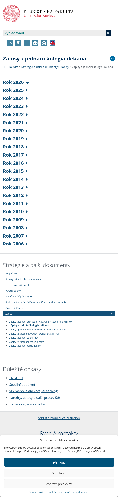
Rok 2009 (15, 219)
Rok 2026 (16, 82)
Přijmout (59, 462)
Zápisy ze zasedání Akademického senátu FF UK (34, 333)
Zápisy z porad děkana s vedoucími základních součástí (38, 329)
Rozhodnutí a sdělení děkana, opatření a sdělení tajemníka (36, 302)
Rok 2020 (15, 130)
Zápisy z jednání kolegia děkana (92, 67)
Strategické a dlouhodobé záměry (23, 279)
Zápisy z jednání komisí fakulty (25, 345)
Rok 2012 (15, 195)
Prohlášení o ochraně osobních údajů (67, 492)
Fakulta (13, 67)
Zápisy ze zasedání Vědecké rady (26, 341)
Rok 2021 (15, 122)
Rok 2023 (15, 106)
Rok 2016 (15, 163)
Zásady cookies (37, 492)
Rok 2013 (15, 187)
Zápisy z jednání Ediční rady (23, 337)
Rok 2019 (15, 138)
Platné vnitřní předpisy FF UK (20, 296)
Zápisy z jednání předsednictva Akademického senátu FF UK (40, 321)
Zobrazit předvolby (59, 484)
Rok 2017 (15, 155)
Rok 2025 (15, 90)
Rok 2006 (15, 243)
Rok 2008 (15, 227)
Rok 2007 (15, 235)
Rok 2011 (15, 203)
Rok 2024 (15, 98)
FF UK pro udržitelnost (17, 285)
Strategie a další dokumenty (39, 67)
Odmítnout (59, 473)
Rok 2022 (15, 114)
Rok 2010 (15, 211)
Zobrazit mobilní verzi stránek (59, 418)
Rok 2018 (15, 146)
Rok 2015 (15, 171)
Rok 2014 (15, 179)
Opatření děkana (14, 307)
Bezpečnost (11, 273)
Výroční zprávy (13, 290)
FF (4, 67)
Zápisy (65, 67)
